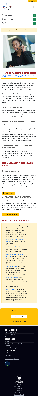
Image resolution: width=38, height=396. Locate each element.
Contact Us (19, 389)
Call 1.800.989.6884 (19, 311)
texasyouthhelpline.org (12, 359)
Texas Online (19, 393)
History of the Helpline (11, 348)
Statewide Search (19, 395)
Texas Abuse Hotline (12, 226)
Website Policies (19, 386)
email (15, 263)
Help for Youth (9, 341)
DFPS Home (19, 384)
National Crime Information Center (24, 132)
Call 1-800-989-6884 (11, 332)
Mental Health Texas (12, 278)
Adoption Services (11, 266)
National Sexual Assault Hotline (15, 247)
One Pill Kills (10, 289)
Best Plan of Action (11, 214)
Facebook (8, 356)
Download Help (19, 391)
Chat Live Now (19, 316)
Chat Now (8, 337)
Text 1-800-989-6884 (19, 322)
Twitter (7, 352)
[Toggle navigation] (35, 7)
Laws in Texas (10, 193)
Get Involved (8, 346)
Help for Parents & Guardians (13, 343)
